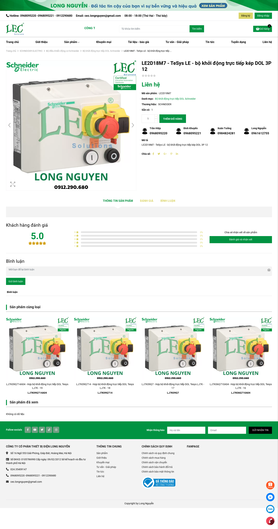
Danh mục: (148, 98)
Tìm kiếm (197, 28)
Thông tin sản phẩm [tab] (118, 201)
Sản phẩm (72, 42)
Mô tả (145, 140)
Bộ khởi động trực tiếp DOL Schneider (101, 51)
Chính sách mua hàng (154, 457)
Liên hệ (267, 42)
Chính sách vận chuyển (154, 462)
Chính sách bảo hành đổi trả (157, 467)
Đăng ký (245, 15)
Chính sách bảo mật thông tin (158, 471)
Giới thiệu (41, 42)
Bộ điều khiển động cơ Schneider (62, 51)
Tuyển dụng (238, 42)
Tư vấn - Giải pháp (177, 42)
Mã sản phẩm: (149, 93)
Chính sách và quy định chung (158, 453)
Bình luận (167, 201)
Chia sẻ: (146, 153)
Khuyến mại (103, 42)
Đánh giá (146, 201)
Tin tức (209, 42)
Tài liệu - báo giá (138, 42)
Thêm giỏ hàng (172, 118)
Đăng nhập (263, 15)
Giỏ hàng (263, 28)
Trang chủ (12, 42)
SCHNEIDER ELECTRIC (31, 51)
